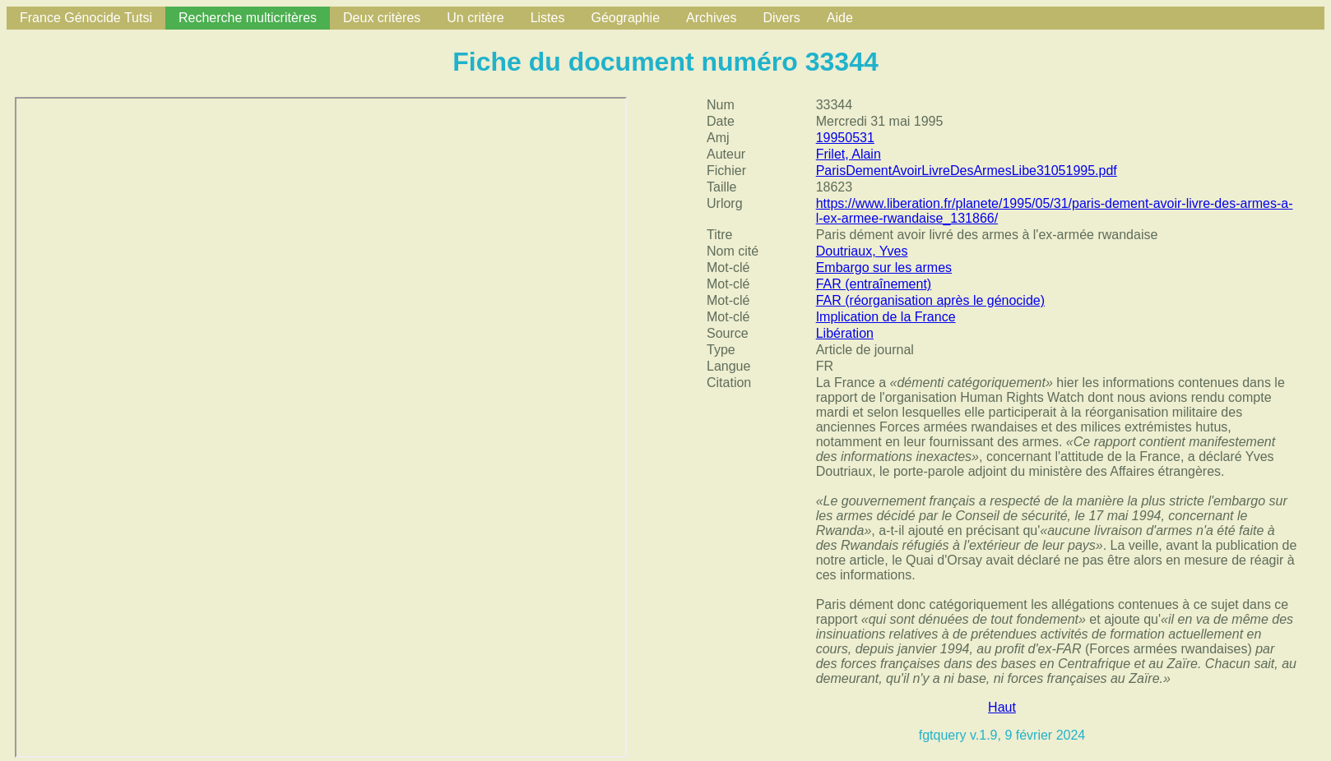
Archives (711, 18)
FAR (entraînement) (874, 284)
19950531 (845, 138)
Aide (840, 18)
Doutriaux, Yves (862, 251)
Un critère (475, 18)
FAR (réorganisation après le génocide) (930, 300)
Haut (1002, 707)
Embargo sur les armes (884, 267)
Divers (781, 18)
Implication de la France (886, 317)
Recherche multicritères (248, 18)
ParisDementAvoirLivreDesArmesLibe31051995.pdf (966, 171)
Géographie (625, 18)
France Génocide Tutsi (86, 18)
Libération (845, 333)
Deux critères (381, 18)
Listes (548, 18)
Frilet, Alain (848, 154)
